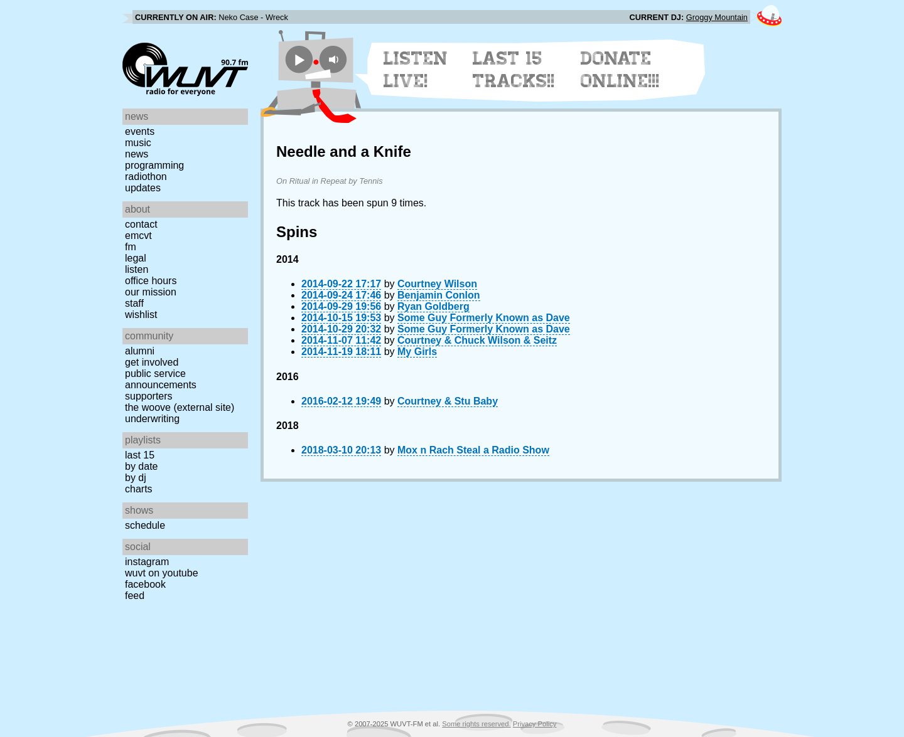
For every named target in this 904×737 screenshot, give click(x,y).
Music (138, 142)
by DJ (135, 477)
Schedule (145, 525)
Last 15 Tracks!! (514, 69)
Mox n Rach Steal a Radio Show (473, 450)
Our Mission (150, 292)
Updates (143, 188)
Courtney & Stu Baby (447, 401)
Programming (154, 165)
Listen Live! (416, 69)
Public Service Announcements (160, 379)
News (136, 154)
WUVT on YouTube (161, 573)
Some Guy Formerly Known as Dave (483, 317)
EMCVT (138, 235)
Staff (134, 303)
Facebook (145, 584)
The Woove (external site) (179, 407)
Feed (134, 595)
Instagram (147, 561)
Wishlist (141, 314)
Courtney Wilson (437, 283)
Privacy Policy (535, 724)
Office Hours (150, 280)
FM (130, 246)
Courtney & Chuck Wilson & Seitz (477, 340)
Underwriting (152, 418)
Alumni (139, 351)
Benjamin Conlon (438, 295)
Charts (139, 489)
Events (139, 131)
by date (141, 466)
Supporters (149, 396)
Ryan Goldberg (433, 306)
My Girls (417, 351)
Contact (141, 224)
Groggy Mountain (717, 17)
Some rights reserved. (476, 724)
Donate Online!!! (620, 69)
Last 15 (139, 455)
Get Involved (151, 362)
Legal (135, 258)
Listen (136, 269)
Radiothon (146, 176)
